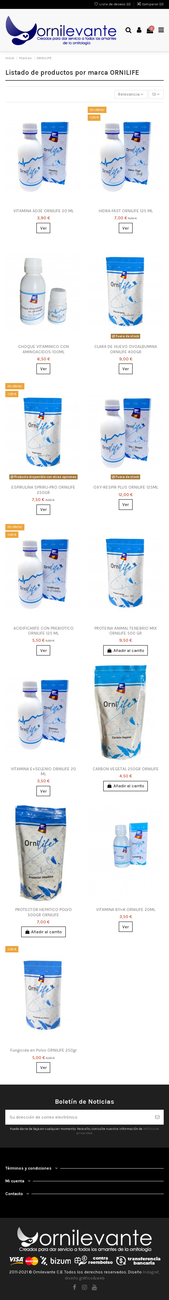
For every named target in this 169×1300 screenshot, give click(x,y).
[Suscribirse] (157, 1117)
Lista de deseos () (113, 4)
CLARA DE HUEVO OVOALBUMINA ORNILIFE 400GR (125, 349)
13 (156, 94)
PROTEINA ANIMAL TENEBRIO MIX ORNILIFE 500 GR (125, 631)
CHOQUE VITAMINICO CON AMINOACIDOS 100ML (43, 349)
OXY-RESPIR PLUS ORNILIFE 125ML (125, 487)
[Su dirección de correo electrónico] (78, 1117)
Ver (43, 228)
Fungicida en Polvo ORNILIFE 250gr (43, 1050)
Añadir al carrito (125, 650)
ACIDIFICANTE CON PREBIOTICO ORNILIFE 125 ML (43, 631)
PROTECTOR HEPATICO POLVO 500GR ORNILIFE (43, 912)
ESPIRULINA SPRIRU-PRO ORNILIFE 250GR (43, 490)
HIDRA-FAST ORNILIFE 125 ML (126, 210)
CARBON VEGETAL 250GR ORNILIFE (126, 768)
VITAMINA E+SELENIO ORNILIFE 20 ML (43, 771)
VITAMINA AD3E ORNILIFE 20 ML (43, 210)
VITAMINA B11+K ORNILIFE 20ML (125, 909)
